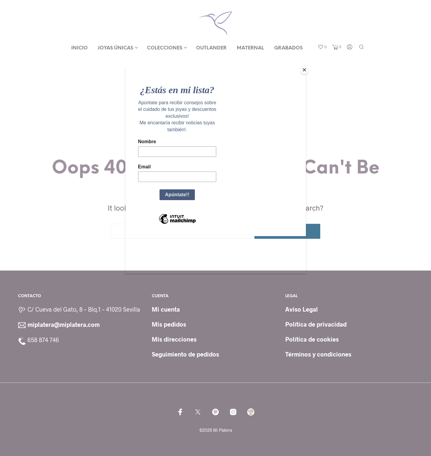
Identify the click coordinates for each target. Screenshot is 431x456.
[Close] (304, 69)
